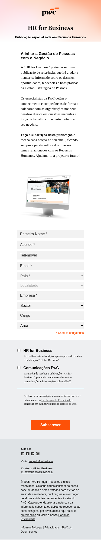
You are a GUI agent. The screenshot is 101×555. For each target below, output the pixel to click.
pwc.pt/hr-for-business (40, 461)
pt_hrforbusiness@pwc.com (37, 472)
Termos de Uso (67, 403)
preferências (28, 515)
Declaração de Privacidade (56, 400)
